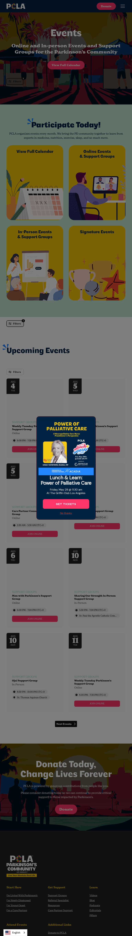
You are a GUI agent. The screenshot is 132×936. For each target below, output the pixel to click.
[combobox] (15, 932)
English (12, 933)
